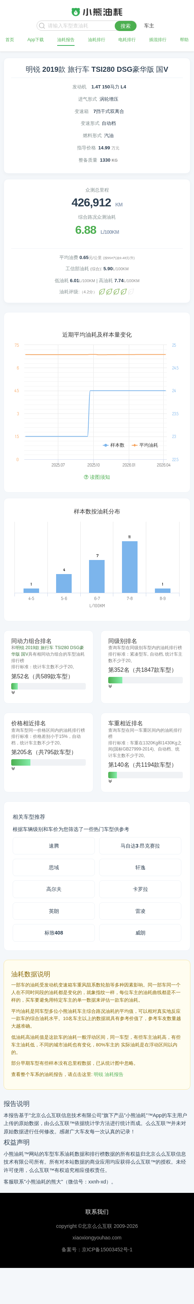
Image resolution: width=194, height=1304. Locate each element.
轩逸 (140, 867)
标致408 (54, 933)
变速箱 (82, 111)
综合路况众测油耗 (97, 217)
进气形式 (87, 99)
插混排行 (157, 40)
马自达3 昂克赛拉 (140, 846)
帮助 (184, 40)
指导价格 (86, 147)
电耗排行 (127, 40)
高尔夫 (54, 889)
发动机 (79, 86)
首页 (9, 40)
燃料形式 (92, 135)
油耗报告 (66, 40)
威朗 (140, 933)
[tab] (48, 667)
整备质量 (88, 160)
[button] (13, 693)
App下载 (36, 40)
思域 (54, 867)
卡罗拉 (140, 889)
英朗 (54, 911)
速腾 (54, 846)
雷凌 (140, 911)
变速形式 (90, 123)
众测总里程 (97, 190)
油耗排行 (96, 40)
